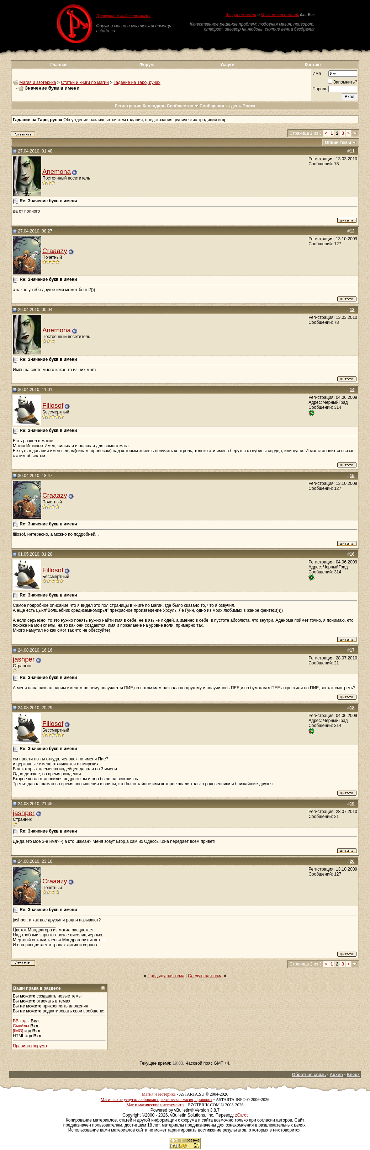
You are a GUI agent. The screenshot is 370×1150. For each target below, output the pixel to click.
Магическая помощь (280, 14)
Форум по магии (241, 14)
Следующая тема (205, 975)
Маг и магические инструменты (155, 1104)
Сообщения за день (220, 105)
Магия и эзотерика (37, 82)
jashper (24, 659)
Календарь (154, 105)
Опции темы (338, 142)
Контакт (313, 64)
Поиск (249, 105)
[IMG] (18, 1030)
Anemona (56, 171)
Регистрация (128, 105)
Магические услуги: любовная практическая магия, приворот (156, 1099)
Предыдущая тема (166, 975)
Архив (336, 1074)
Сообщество (183, 105)
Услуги (227, 64)
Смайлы (21, 1025)
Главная (59, 64)
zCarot (241, 1115)
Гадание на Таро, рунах (136, 82)
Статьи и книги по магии (85, 82)
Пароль (319, 88)
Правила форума (30, 1045)
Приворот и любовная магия (123, 15)
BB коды (21, 1020)
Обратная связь (309, 1074)
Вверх (353, 1074)
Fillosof (52, 405)
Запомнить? (342, 82)
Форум (146, 64)
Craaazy (54, 251)
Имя (316, 73)
